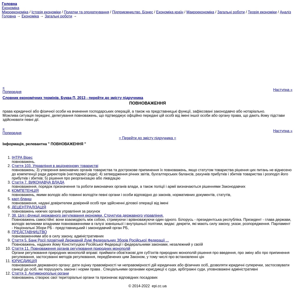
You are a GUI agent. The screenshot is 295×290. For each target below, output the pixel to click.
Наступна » (282, 90)
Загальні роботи (231, 12)
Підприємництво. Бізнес (132, 12)
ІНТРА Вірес (22, 157)
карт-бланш (22, 199)
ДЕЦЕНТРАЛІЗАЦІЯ (29, 207)
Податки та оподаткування (86, 12)
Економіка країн (169, 12)
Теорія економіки (262, 12)
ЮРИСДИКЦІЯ (24, 261)
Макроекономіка (200, 12)
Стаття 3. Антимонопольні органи (40, 273)
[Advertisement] (147, 50)
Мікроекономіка (15, 12)
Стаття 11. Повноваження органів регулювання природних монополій (71, 248)
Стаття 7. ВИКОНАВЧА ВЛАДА (38, 182)
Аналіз (285, 12)
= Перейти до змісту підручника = (147, 138)
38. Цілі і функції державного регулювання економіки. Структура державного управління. (88, 215)
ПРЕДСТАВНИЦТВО (29, 232)
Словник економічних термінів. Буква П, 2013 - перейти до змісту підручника (73, 98)
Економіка (10, 8)
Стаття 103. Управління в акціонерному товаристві (55, 166)
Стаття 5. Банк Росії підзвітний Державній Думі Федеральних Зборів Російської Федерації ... (90, 240)
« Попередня (12, 90)
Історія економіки (46, 12)
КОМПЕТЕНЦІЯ (25, 191)
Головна (9, 16)
